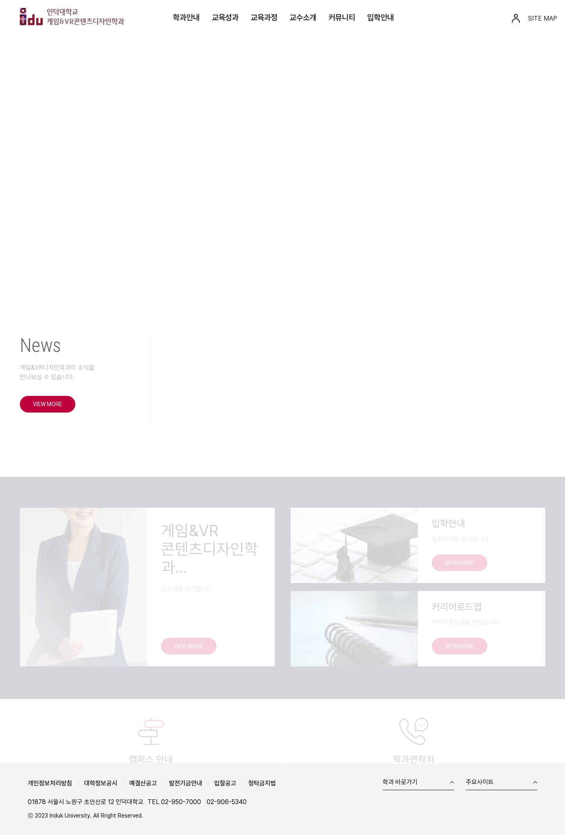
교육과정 (264, 17)
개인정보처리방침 (50, 783)
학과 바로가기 (400, 782)
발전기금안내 (185, 783)
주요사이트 (480, 782)
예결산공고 (143, 783)
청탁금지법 (262, 783)
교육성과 (225, 17)
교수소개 (302, 17)
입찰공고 (225, 783)
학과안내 (186, 17)
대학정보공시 (100, 783)
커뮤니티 (341, 17)
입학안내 (380, 17)
